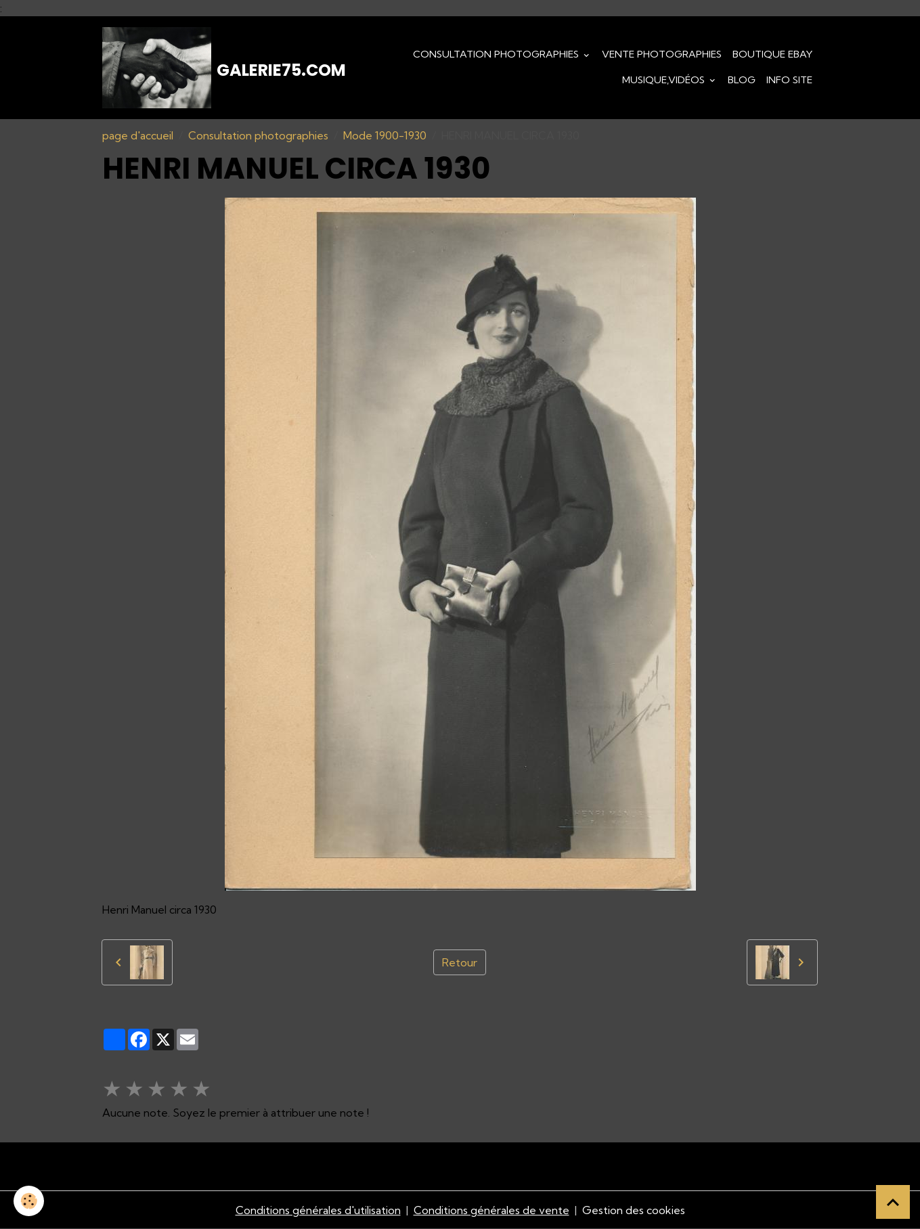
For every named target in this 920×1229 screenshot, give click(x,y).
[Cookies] (29, 1201)
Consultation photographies (497, 54)
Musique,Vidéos (664, 80)
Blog (741, 80)
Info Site (789, 80)
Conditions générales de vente (491, 1210)
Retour (459, 962)
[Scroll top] (893, 1202)
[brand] (202, 67)
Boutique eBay (772, 54)
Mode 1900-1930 (384, 135)
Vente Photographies (662, 54)
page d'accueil (137, 135)
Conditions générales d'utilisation (318, 1210)
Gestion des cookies (633, 1210)
